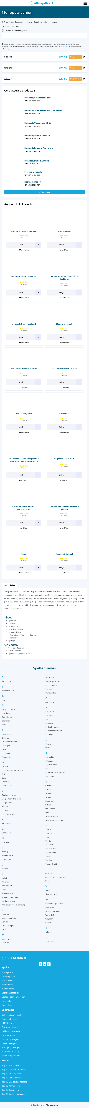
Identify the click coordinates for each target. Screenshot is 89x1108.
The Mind (49, 845)
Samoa (48, 789)
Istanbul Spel (7, 859)
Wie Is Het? (49, 915)
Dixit (3, 774)
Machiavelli (6, 943)
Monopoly (49, 689)
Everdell (5, 806)
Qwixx (47, 748)
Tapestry (48, 833)
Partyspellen (7, 980)
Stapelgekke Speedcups (54, 820)
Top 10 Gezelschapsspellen (14, 1069)
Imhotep (5, 851)
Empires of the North (10, 795)
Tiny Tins (48, 856)
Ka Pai (4, 878)
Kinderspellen (8, 988)
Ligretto (5, 922)
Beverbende (6, 713)
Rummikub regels (10, 1019)
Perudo (48, 719)
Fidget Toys (7, 1005)
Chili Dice (5, 738)
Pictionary (49, 723)
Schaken (48, 793)
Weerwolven (50, 907)
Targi (47, 837)
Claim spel (6, 745)
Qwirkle (48, 744)
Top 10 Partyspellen (11, 1086)
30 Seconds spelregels (12, 1015)
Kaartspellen (7, 984)
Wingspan (49, 919)
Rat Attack (49, 761)
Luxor (4, 929)
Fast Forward (7, 823)
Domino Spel (7, 785)
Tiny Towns (49, 860)
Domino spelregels (10, 1039)
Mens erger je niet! (52, 681)
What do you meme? (53, 911)
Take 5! (48, 829)
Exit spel (5, 810)
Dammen (5, 766)
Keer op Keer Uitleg (10, 1051)
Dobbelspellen (8, 976)
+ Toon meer (44, 192)
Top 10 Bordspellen (10, 1065)
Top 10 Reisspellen (10, 1090)
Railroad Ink (49, 757)
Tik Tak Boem (50, 852)
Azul (3, 700)
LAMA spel (6, 914)
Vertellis (48, 890)
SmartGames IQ (51, 816)
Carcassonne (7, 734)
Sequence (49, 801)
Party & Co (49, 711)
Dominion (5, 782)
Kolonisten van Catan (10, 897)
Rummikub (49, 776)
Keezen (5, 889)
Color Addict (6, 757)
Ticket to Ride (50, 848)
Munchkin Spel (50, 693)
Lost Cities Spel (8, 925)
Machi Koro (6, 939)
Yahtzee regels (8, 1035)
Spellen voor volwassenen (13, 997)
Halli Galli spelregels (11, 1031)
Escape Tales (7, 803)
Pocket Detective (52, 727)
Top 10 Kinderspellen (11, 1073)
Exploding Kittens (8, 814)
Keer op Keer (7, 886)
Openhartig (49, 702)
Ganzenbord (6, 833)
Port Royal (49, 734)
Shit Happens (50, 808)
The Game (49, 841)
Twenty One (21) (51, 864)
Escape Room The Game (11, 799)
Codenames (6, 753)
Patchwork (49, 715)
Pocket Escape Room (53, 731)
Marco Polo (49, 677)
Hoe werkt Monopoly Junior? (15, 30)
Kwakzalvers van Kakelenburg (13, 905)
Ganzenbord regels (10, 1027)
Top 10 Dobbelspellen (12, 1077)
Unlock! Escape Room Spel (55, 877)
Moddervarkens (51, 685)
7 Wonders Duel (8, 691)
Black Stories (7, 717)
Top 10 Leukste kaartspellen (14, 1081)
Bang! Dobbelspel (8, 709)
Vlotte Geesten (51, 894)
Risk (46, 768)
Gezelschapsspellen (10, 992)
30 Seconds (6, 681)
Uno (47, 881)
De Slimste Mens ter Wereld (12, 770)
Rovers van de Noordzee (55, 772)
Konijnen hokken (8, 901)
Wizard (48, 922)
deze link (65, 46)
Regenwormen (51, 765)
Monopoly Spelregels (11, 1047)
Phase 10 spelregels (11, 1055)
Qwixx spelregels (9, 1043)
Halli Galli (5, 842)
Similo (47, 812)
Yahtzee (48, 932)
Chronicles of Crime (9, 742)
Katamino (5, 882)
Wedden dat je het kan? (54, 903)
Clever (4, 749)
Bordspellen (7, 972)
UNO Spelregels (9, 1023)
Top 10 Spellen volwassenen (14, 1094)
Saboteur (48, 786)
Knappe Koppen (8, 893)
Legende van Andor (9, 918)
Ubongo (48, 873)
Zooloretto (49, 941)
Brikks (4, 725)
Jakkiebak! (5, 869)
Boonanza (6, 721)
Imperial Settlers (8, 855)
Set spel (48, 805)
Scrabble (48, 797)
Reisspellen (7, 1001)
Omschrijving (9, 585)
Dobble (4, 778)
